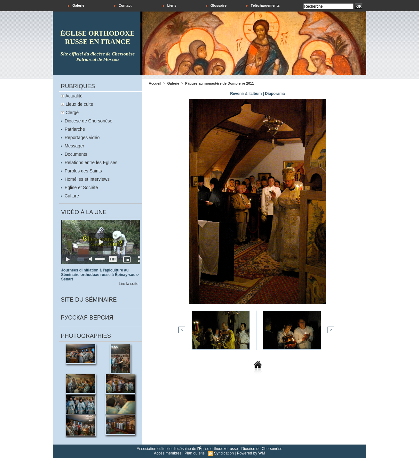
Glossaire (216, 6)
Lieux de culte (79, 104)
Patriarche (73, 129)
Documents (74, 154)
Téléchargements (263, 6)
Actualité (74, 95)
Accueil (155, 83)
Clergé (72, 112)
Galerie (76, 6)
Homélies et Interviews (85, 179)
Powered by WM (251, 453)
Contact (123, 6)
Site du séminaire (89, 299)
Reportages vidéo (80, 137)
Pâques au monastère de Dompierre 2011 (219, 83)
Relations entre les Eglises (89, 162)
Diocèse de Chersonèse (86, 120)
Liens (170, 6)
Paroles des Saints (81, 170)
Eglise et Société (79, 187)
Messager (72, 145)
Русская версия (87, 317)
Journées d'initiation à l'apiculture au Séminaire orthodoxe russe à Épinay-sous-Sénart (100, 274)
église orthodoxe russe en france (97, 37)
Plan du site (195, 453)
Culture (70, 195)
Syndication (224, 453)
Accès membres (167, 453)
